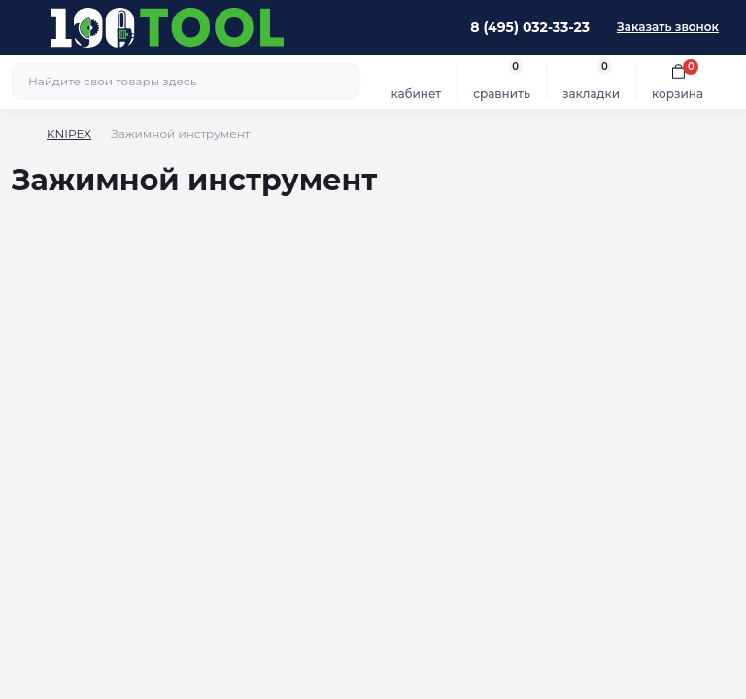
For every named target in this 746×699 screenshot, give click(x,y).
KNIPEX (69, 133)
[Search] (341, 81)
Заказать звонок (668, 26)
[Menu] (25, 27)
